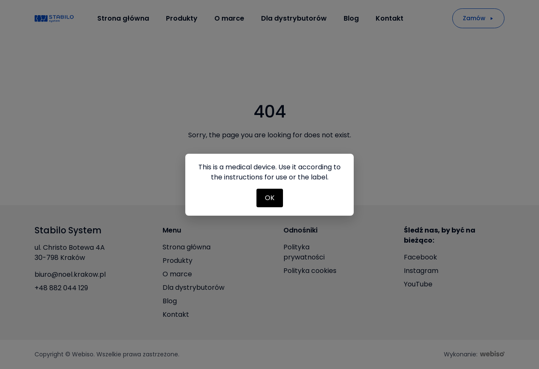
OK (270, 198)
